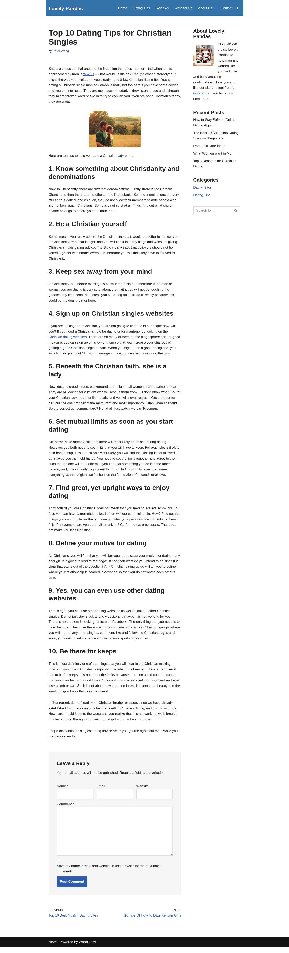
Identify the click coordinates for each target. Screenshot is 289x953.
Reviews (161, 8)
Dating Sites (202, 189)
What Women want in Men (213, 155)
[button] (214, 8)
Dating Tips (140, 8)
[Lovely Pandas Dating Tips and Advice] (66, 8)
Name (62, 791)
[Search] (236, 8)
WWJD (89, 74)
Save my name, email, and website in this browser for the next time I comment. (109, 874)
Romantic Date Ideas (209, 147)
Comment (65, 809)
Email (102, 791)
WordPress (87, 948)
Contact (226, 8)
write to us (201, 94)
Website (142, 791)
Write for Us (183, 8)
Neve (53, 948)
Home (121, 8)
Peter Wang (61, 51)
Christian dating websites (68, 339)
